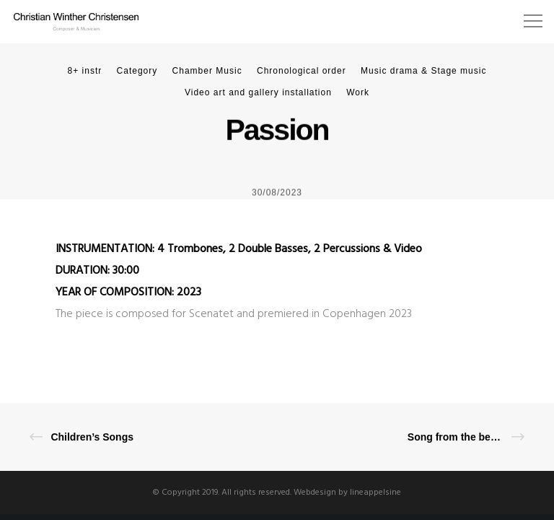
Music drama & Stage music (423, 71)
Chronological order (301, 71)
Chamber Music (207, 71)
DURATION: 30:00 (97, 270)
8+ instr (85, 71)
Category (137, 71)
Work (357, 92)
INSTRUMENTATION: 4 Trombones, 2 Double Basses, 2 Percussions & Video (239, 249)
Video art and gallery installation (258, 92)
